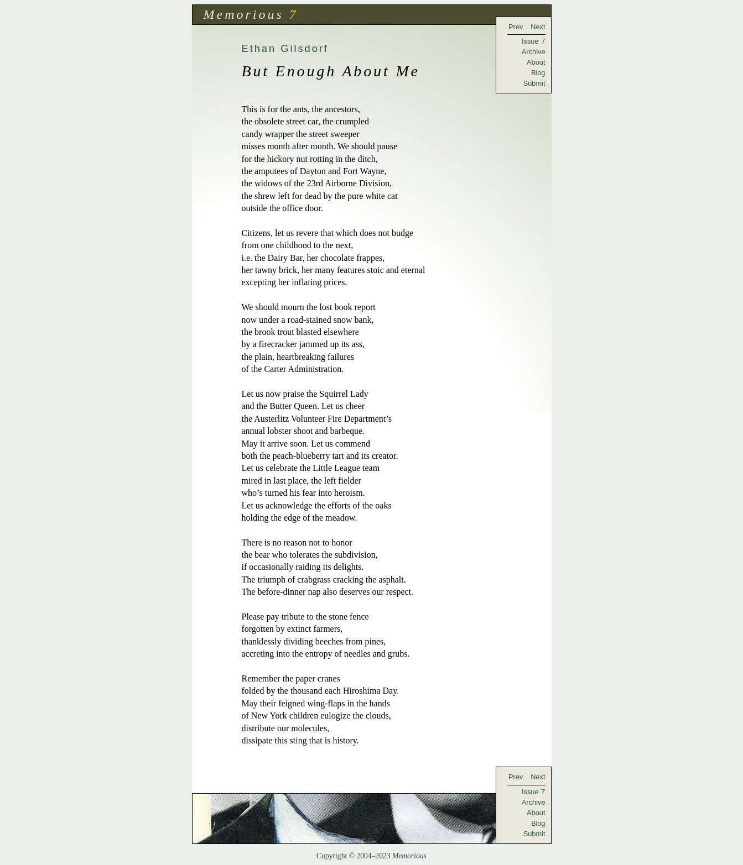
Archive (533, 52)
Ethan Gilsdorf (285, 48)
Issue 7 (533, 41)
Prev (515, 27)
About (536, 62)
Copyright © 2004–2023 (371, 856)
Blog (538, 73)
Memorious (244, 14)
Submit (534, 83)
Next (538, 27)
